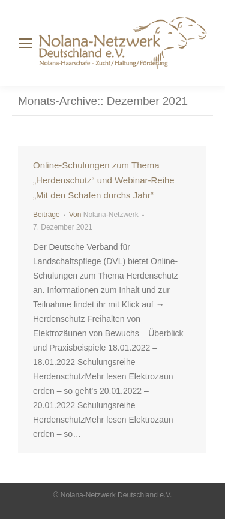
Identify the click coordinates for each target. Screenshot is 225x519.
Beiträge (46, 214)
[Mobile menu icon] (25, 43)
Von (104, 214)
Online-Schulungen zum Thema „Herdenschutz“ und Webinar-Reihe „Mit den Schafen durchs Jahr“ (104, 180)
